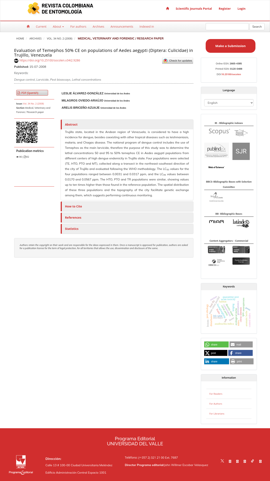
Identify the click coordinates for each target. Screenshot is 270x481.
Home (20, 38)
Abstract (71, 124)
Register (225, 9)
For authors (78, 26)
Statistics (71, 229)
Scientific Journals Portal (194, 9)
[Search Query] (227, 26)
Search (257, 26)
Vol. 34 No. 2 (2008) (59, 38)
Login (242, 9)
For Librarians (216, 413)
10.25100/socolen (231, 74)
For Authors (215, 403)
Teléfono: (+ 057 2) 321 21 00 (144, 457)
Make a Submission (230, 46)
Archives (98, 26)
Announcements (122, 26)
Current (41, 26)
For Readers (215, 393)
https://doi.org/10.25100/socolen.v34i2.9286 (49, 60)
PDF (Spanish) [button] (29, 93)
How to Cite (73, 206)
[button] (216, 344)
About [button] (58, 26)
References (73, 217)
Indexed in (146, 26)
